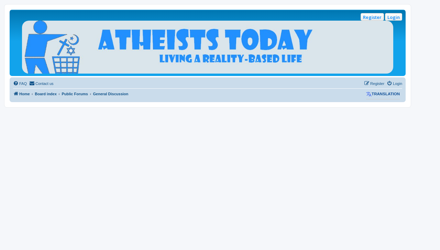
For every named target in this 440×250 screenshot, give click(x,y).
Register (372, 17)
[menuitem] (20, 83)
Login (393, 17)
